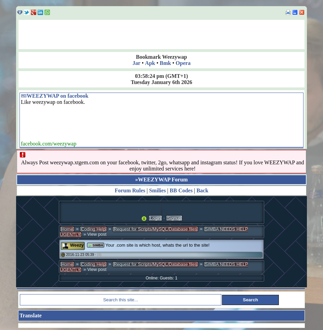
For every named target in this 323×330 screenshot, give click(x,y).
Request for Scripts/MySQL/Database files (155, 229)
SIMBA (95, 245)
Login (155, 218)
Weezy (77, 245)
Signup (174, 218)
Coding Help (93, 229)
